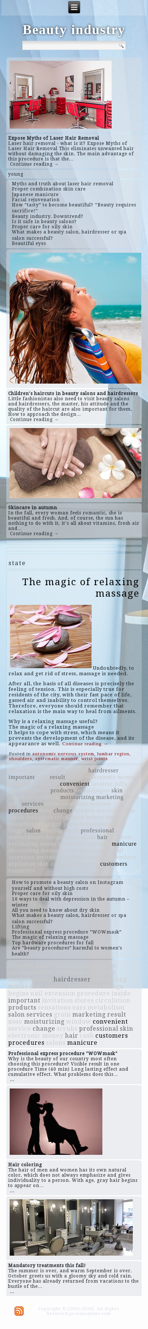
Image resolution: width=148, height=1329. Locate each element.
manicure (124, 844)
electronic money (112, 777)
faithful (74, 857)
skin (117, 790)
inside (17, 817)
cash (42, 777)
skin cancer (52, 864)
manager (52, 850)
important (22, 777)
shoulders (20, 758)
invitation (49, 857)
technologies (93, 790)
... (12, 1079)
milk (71, 850)
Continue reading (85, 743)
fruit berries (95, 850)
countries (75, 804)
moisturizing (77, 797)
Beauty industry (74, 29)
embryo (126, 857)
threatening (24, 850)
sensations (94, 824)
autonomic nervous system (63, 754)
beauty (95, 817)
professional (97, 830)
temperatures (26, 837)
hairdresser (104, 770)
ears (130, 797)
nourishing (44, 797)
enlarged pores (58, 824)
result (58, 777)
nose (46, 810)
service (106, 810)
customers (114, 864)
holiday (77, 777)
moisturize (84, 864)
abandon (60, 770)
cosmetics (22, 870)
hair (102, 837)
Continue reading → (34, 164)
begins (127, 810)
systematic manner (56, 758)
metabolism (80, 837)
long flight (100, 857)
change (63, 810)
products (62, 790)
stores (53, 804)
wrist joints (94, 758)
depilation (22, 864)
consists (100, 804)
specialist (46, 784)
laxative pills (109, 784)
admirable (71, 844)
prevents (120, 837)
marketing (110, 797)
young (15, 174)
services (33, 804)
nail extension (52, 993)
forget (17, 830)
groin (80, 770)
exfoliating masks (33, 844)
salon (33, 830)
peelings (20, 784)
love (14, 804)
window (85, 810)
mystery (38, 790)
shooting (98, 844)
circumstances (28, 770)
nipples (18, 797)
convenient (75, 784)
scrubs (17, 790)
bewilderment (60, 830)
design (54, 837)
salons (117, 824)
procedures (23, 810)
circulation (69, 817)
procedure (39, 817)
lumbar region (113, 754)
